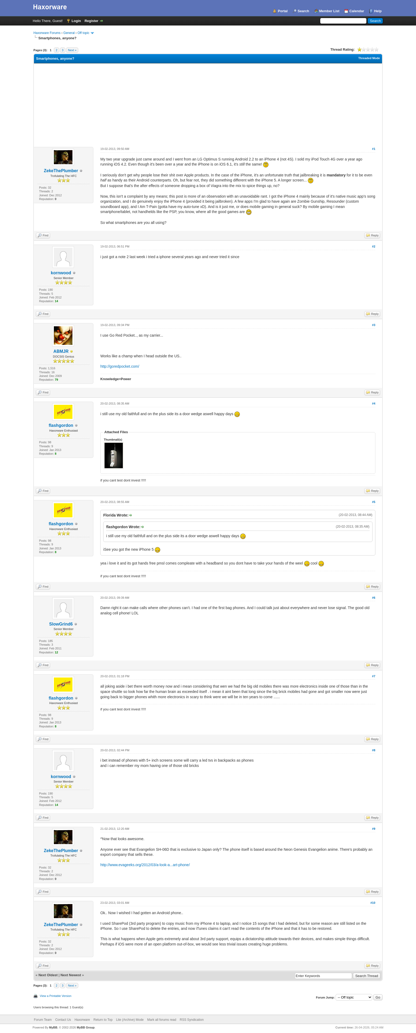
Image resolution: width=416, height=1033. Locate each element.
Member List (329, 11)
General (69, 33)
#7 (373, 676)
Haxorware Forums (46, 33)
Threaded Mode (369, 58)
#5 (373, 502)
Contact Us (63, 1020)
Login (76, 21)
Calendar (356, 11)
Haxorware (82, 1020)
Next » (72, 50)
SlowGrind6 (61, 624)
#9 (373, 828)
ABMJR (60, 351)
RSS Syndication (192, 1020)
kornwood (61, 273)
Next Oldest (48, 975)
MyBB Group (85, 1027)
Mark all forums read (161, 1020)
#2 (373, 246)
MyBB (53, 1027)
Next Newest (70, 975)
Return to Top (102, 1020)
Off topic (83, 33)
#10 (372, 902)
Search (303, 11)
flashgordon (61, 425)
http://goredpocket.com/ (119, 366)
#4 (373, 403)
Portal (283, 11)
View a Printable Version (55, 995)
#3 (373, 325)
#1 (373, 148)
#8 (373, 750)
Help (378, 11)
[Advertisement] (208, 103)
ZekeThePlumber (61, 170)
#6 (373, 597)
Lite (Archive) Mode (130, 1020)
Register (91, 21)
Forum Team (43, 1020)
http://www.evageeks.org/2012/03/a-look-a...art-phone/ (145, 865)
